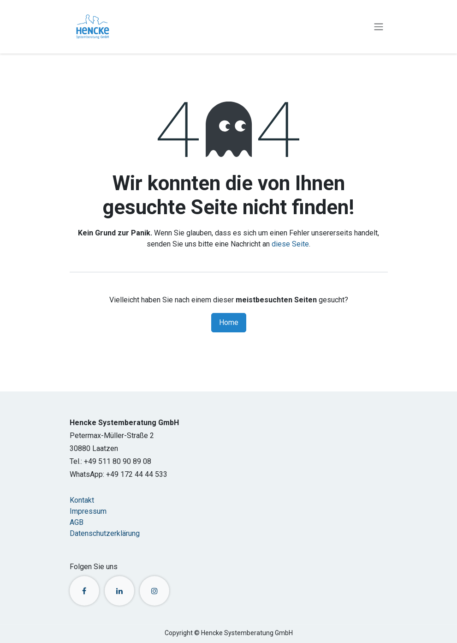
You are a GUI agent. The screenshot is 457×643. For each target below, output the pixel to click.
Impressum (88, 511)
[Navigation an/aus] (378, 27)
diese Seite (290, 244)
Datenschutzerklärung (105, 533)
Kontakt (82, 500)
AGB (76, 522)
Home (228, 322)
